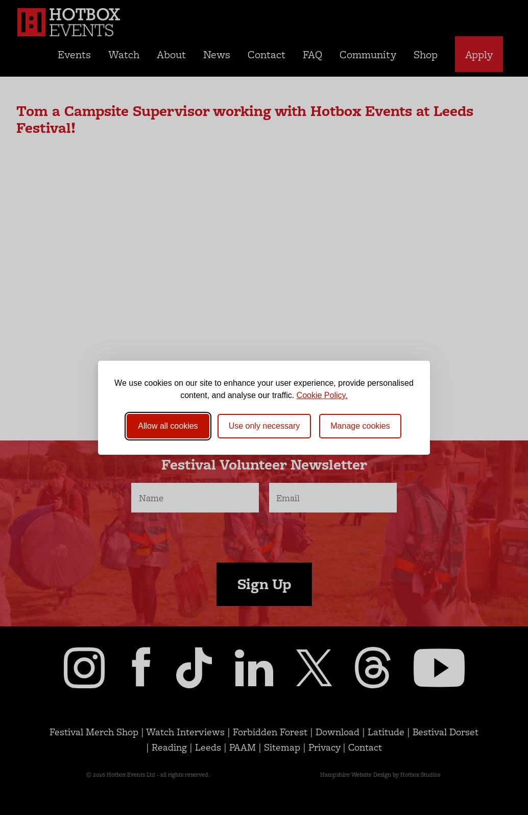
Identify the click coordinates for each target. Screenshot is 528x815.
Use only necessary (264, 426)
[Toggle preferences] (360, 426)
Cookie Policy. (322, 395)
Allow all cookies (168, 426)
